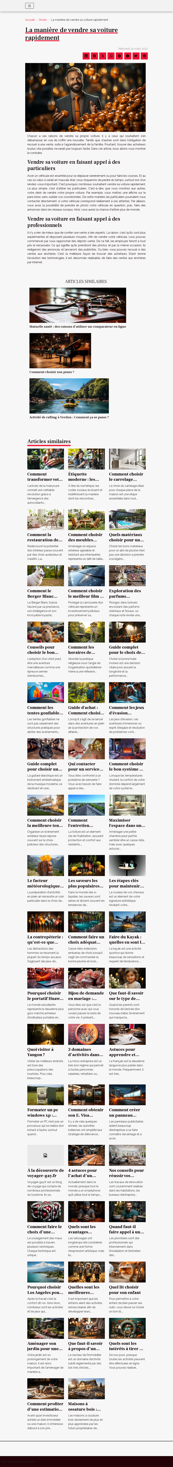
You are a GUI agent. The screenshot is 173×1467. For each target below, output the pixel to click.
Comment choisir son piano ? (51, 372)
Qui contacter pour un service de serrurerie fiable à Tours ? (83, 772)
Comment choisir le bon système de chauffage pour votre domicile (126, 772)
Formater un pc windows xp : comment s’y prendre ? (42, 1118)
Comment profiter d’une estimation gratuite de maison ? (45, 1412)
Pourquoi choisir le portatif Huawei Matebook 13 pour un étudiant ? (45, 1001)
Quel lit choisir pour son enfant (125, 1289)
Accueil (30, 19)
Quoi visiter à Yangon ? (40, 1052)
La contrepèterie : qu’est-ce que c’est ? (45, 942)
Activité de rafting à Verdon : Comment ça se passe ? (69, 417)
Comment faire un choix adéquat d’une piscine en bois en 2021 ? (86, 945)
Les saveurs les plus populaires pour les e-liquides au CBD (84, 888)
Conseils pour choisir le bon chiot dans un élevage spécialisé (45, 655)
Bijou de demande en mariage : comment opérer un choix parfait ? (86, 1001)
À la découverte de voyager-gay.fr (45, 1173)
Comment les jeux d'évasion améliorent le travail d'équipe (126, 715)
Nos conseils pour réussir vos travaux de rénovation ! (126, 1178)
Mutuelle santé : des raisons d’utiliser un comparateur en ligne (77, 326)
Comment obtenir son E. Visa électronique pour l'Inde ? (86, 1118)
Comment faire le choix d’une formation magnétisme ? (44, 1235)
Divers (43, 19)
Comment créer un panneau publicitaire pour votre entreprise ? (126, 1118)
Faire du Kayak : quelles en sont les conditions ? (127, 942)
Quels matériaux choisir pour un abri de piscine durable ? (125, 542)
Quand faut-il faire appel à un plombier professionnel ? (132, 1235)
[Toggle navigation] (29, 6)
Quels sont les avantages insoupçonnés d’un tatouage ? (83, 1235)
